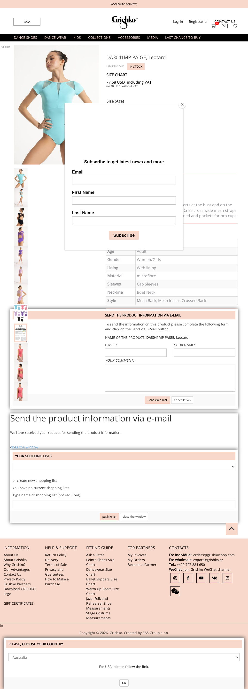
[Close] (182, 104)
